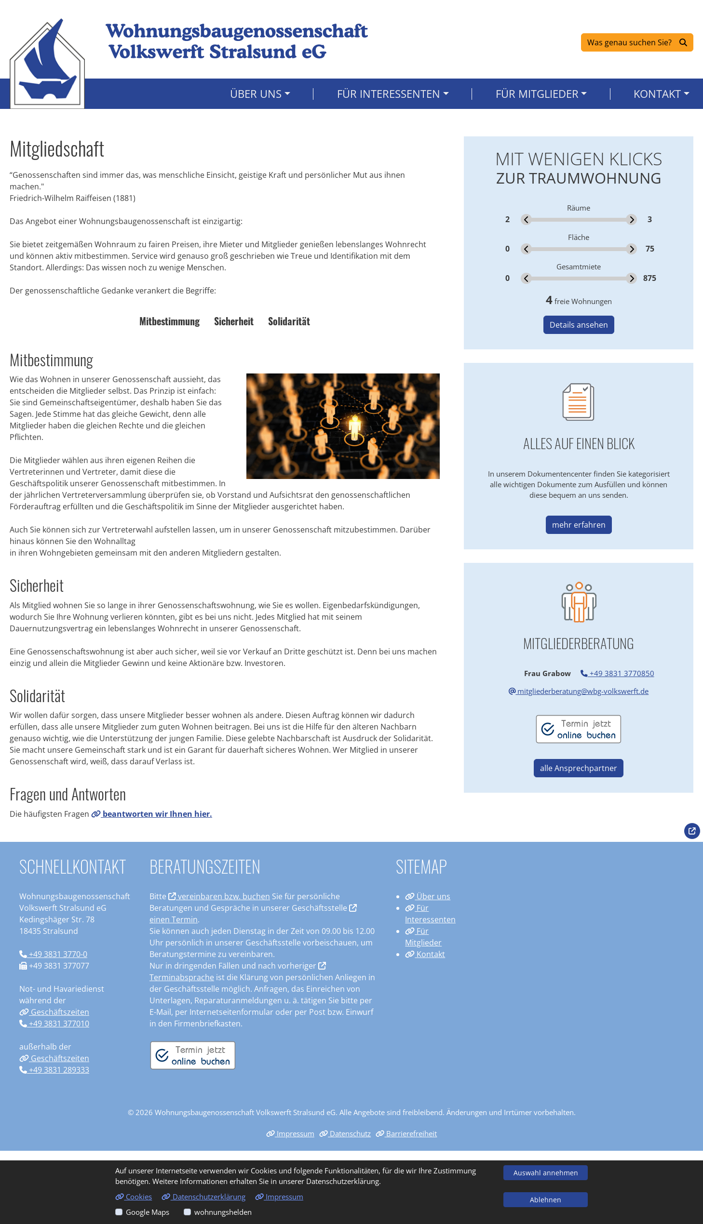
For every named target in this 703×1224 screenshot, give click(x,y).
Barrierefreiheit (406, 1133)
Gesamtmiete (578, 266)
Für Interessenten (430, 914)
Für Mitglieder (423, 937)
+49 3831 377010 (54, 1023)
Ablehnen (545, 1199)
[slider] (526, 219)
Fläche (578, 237)
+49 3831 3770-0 (53, 954)
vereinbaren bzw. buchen (219, 896)
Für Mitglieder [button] (537, 95)
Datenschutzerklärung (203, 1196)
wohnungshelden (223, 1212)
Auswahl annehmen (546, 1172)
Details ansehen (579, 324)
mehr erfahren (579, 524)
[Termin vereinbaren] (192, 1054)
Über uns (427, 896)
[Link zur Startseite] (48, 64)
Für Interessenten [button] (388, 95)
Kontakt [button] (657, 95)
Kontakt (425, 954)
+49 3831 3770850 (617, 673)
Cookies (133, 1196)
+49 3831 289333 (54, 1069)
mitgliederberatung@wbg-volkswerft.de (579, 691)
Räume (578, 208)
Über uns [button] (256, 95)
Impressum (290, 1133)
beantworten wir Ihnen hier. (151, 814)
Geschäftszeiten (54, 1012)
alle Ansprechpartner (578, 768)
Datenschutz (345, 1133)
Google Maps (147, 1212)
